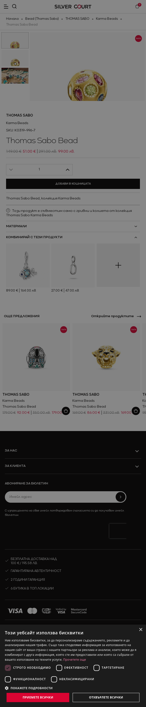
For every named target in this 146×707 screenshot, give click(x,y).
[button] (73, 688)
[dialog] (73, 666)
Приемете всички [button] (38, 697)
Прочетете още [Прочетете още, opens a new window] (74, 660)
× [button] (140, 630)
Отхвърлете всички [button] (106, 697)
